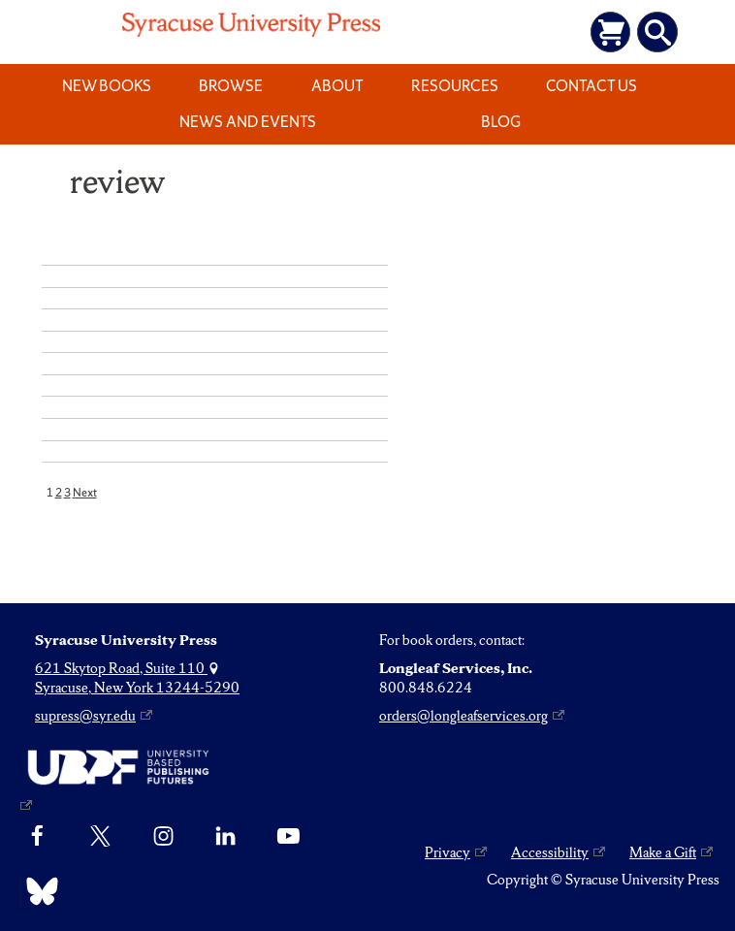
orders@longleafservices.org (463, 715)
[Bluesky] (37, 891)
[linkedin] (225, 835)
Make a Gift (662, 852)
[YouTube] (288, 835)
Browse (231, 86)
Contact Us (591, 86)
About (337, 86)
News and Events (247, 122)
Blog (501, 122)
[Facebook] (37, 835)
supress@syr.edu (85, 715)
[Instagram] (163, 835)
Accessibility (550, 852)
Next (85, 492)
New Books (106, 86)
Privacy (447, 852)
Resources (454, 86)
